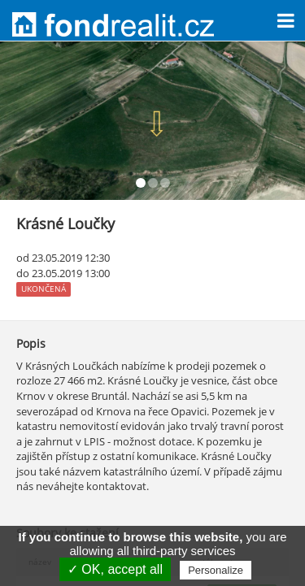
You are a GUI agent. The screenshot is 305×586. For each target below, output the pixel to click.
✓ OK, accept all (115, 569)
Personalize (215, 570)
